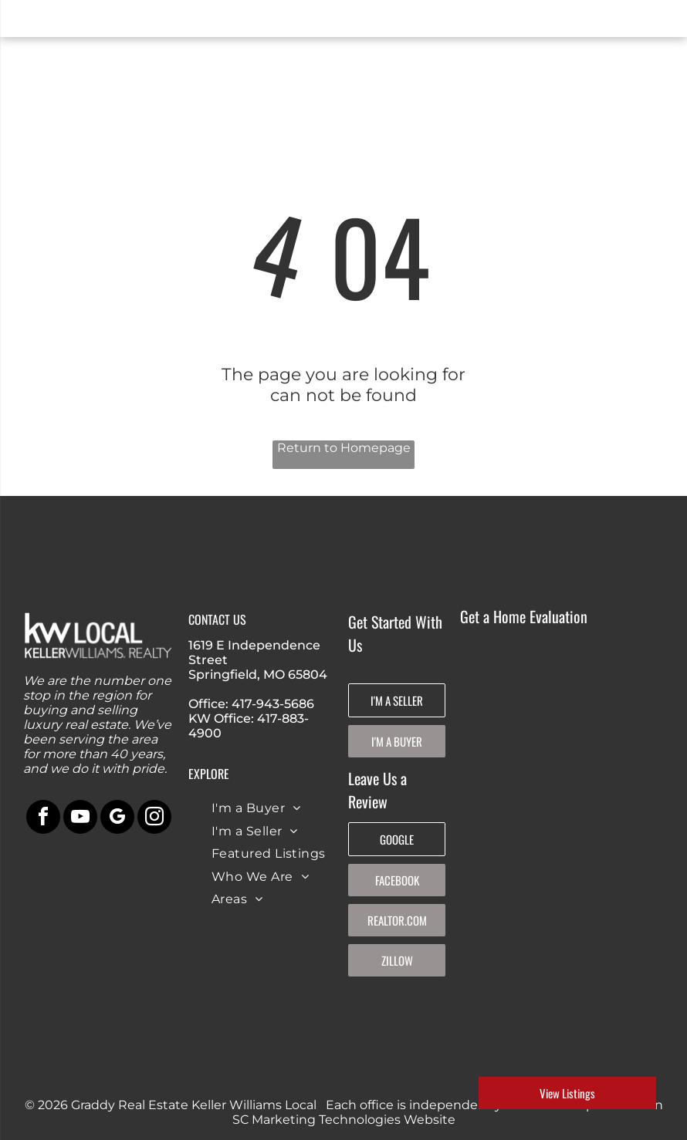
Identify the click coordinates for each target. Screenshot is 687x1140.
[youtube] (80, 819)
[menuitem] (256, 808)
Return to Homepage (344, 447)
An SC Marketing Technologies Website (447, 1112)
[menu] (34, 22)
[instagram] (154, 819)
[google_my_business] (117, 819)
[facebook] (43, 819)
